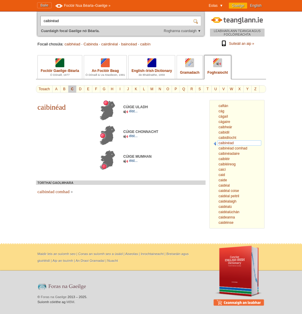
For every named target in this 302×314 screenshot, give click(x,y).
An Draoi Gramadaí (90, 260)
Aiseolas (131, 254)
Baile (44, 5)
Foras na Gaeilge (54, 297)
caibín (145, 44)
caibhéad (73, 44)
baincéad (129, 44)
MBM (70, 302)
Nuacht (112, 260)
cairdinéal (109, 44)
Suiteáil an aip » (237, 43)
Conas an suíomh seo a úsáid (100, 254)
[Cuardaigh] (196, 21)
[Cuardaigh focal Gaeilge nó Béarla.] (117, 21)
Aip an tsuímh (62, 260)
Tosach (44, 89)
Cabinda (90, 44)
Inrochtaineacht (152, 254)
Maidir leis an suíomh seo (56, 254)
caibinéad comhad (55, 191)
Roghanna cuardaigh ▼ (182, 31)
